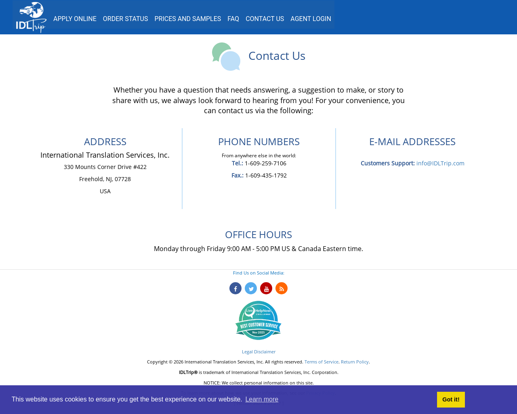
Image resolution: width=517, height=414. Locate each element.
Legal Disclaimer (258, 352)
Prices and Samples (187, 19)
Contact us (265, 19)
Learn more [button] (261, 399)
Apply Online (75, 19)
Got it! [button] (450, 399)
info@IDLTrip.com (440, 163)
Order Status (125, 19)
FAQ (233, 19)
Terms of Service (321, 362)
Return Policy (355, 362)
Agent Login (310, 19)
